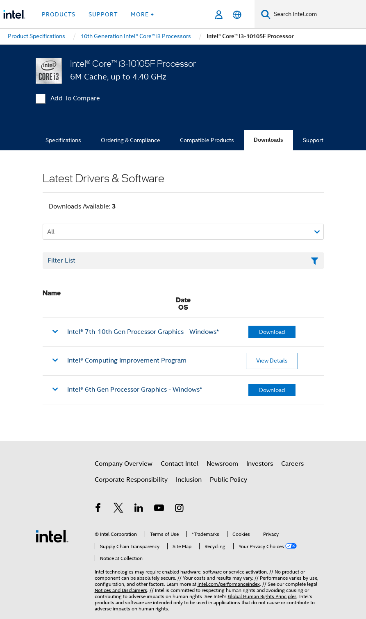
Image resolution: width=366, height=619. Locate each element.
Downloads (268, 140)
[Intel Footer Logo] (52, 536)
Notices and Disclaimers (121, 590)
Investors (259, 464)
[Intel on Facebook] (98, 509)
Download (272, 332)
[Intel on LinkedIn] (139, 509)
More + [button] (142, 14)
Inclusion (189, 480)
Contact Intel (179, 464)
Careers (292, 464)
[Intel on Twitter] (118, 509)
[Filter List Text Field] (183, 260)
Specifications (63, 140)
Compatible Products (207, 140)
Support (313, 140)
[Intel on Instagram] (179, 509)
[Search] (266, 14)
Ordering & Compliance (130, 140)
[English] (237, 14)
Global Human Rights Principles (262, 596)
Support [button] (103, 14)
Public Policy (228, 480)
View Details (272, 360)
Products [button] (58, 14)
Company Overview (123, 464)
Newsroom (222, 464)
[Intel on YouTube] (159, 509)
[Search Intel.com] (318, 14)
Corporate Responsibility (131, 480)
